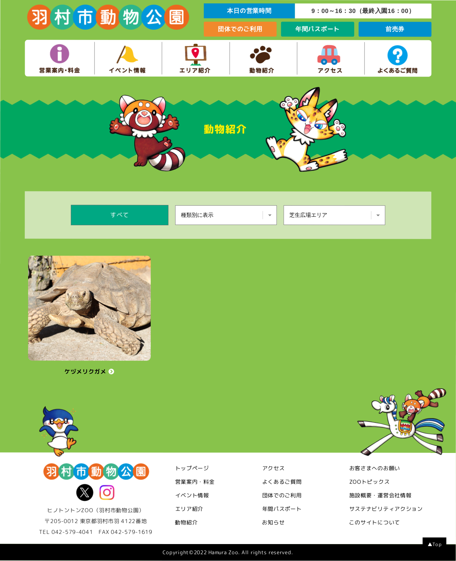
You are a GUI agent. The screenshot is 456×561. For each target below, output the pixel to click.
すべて (119, 215)
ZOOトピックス (369, 482)
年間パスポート (317, 29)
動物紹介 (186, 522)
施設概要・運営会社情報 (380, 495)
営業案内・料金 (195, 481)
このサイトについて (374, 522)
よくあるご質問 (282, 481)
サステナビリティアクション (386, 509)
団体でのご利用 (240, 29)
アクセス (273, 468)
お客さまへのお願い (374, 468)
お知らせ (273, 522)
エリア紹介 (189, 509)
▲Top (435, 544)
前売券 (395, 29)
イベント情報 (192, 495)
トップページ (192, 468)
